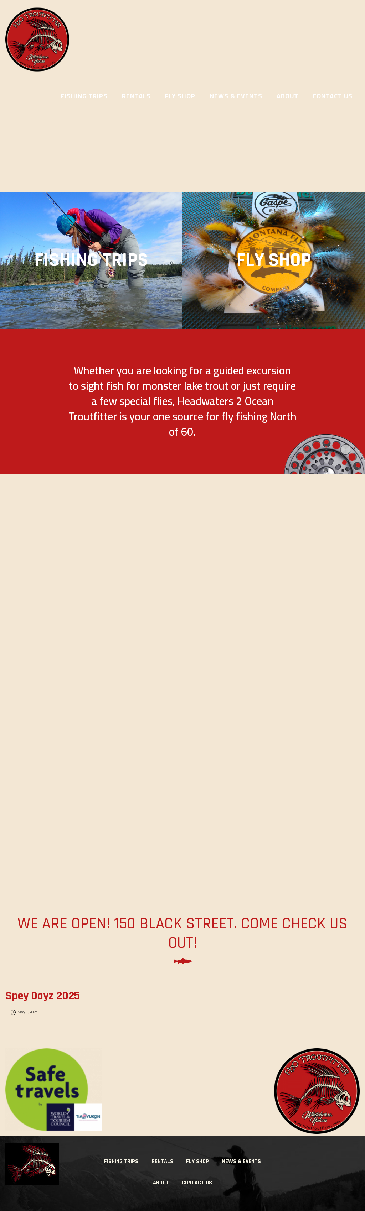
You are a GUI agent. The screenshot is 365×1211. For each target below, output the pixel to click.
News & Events (241, 1161)
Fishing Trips (121, 1161)
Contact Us (197, 1182)
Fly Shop (197, 1161)
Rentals (162, 1161)
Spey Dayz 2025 (42, 996)
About (161, 1182)
